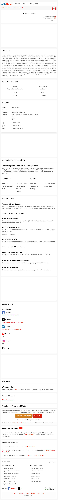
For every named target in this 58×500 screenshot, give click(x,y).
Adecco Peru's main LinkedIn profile (11, 329)
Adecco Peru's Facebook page (10, 315)
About (14, 493)
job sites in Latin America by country (35, 455)
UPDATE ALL (37, 416)
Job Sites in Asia (35, 478)
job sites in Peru (30, 446)
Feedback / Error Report (24, 416)
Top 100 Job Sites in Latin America (11, 473)
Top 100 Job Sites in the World (10, 468)
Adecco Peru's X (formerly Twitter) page (12, 322)
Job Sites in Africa (35, 476)
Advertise (33, 493)
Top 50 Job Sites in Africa (9, 481)
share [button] (52, 20)
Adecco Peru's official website (20, 422)
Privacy (43, 493)
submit (15, 389)
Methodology (20, 493)
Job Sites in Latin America (37, 471)
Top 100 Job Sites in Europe (9, 476)
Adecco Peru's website (8, 400)
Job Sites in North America (37, 468)
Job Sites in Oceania (36, 481)
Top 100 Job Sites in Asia (9, 478)
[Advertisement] (29, 35)
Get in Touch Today (29, 434)
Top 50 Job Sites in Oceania (9, 484)
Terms (38, 493)
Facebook (12, 488)
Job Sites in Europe (35, 473)
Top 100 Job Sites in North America (11, 471)
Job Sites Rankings (20, 3)
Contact (27, 493)
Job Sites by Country (32, 3)
